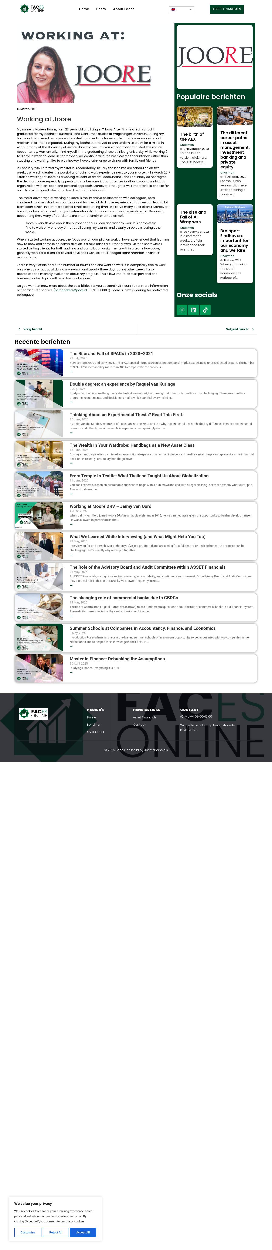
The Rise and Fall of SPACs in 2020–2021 (111, 353)
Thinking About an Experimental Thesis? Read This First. (126, 414)
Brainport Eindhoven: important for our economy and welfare (234, 240)
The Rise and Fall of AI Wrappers (193, 217)
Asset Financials (144, 717)
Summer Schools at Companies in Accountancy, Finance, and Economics (143, 628)
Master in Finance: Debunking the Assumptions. (118, 658)
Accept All (83, 1232)
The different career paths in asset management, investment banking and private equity (235, 150)
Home (84, 9)
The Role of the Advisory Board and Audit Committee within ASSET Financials (148, 567)
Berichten (94, 724)
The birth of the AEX (192, 137)
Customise (28, 1232)
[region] (55, 1219)
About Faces (124, 9)
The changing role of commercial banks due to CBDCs (124, 597)
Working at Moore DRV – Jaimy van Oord (111, 506)
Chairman (187, 145)
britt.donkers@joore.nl (71, 290)
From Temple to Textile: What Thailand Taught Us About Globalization (139, 475)
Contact (139, 724)
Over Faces (95, 732)
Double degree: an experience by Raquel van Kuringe (122, 384)
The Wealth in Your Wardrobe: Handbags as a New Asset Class (132, 445)
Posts (101, 9)
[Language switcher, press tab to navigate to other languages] (181, 9)
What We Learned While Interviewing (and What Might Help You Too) (137, 536)
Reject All (55, 1232)
